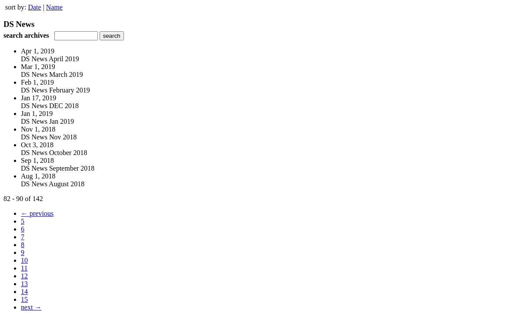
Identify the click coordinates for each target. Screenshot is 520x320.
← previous (37, 213)
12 (24, 276)
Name (54, 7)
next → (31, 307)
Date (34, 7)
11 (24, 268)
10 (24, 260)
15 (24, 299)
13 (24, 283)
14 (24, 291)
